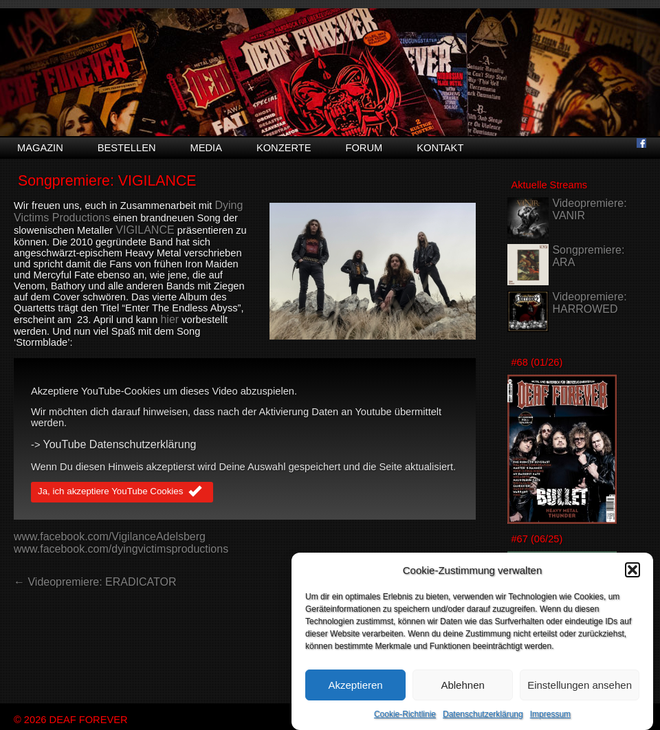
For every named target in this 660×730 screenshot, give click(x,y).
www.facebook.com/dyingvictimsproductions (121, 549)
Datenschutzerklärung (483, 715)
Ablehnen (462, 686)
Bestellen (127, 147)
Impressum (550, 715)
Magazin (40, 147)
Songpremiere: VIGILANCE (107, 181)
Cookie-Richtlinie (405, 715)
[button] (632, 570)
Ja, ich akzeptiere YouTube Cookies (122, 492)
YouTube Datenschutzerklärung (120, 444)
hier (169, 319)
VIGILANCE (145, 230)
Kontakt (440, 147)
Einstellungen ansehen (579, 686)
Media (206, 147)
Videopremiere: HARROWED (589, 303)
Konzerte (283, 147)
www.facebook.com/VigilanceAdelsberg (110, 536)
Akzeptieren (355, 686)
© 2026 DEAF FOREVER (71, 719)
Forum (363, 147)
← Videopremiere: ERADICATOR (95, 582)
